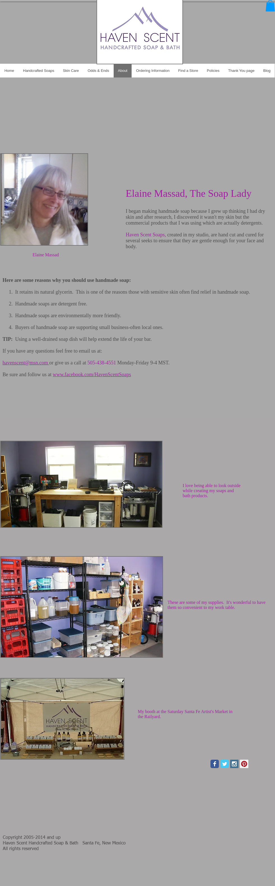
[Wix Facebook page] (214, 764)
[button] (270, 6)
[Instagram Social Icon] (234, 764)
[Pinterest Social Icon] (244, 764)
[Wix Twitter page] (224, 764)
